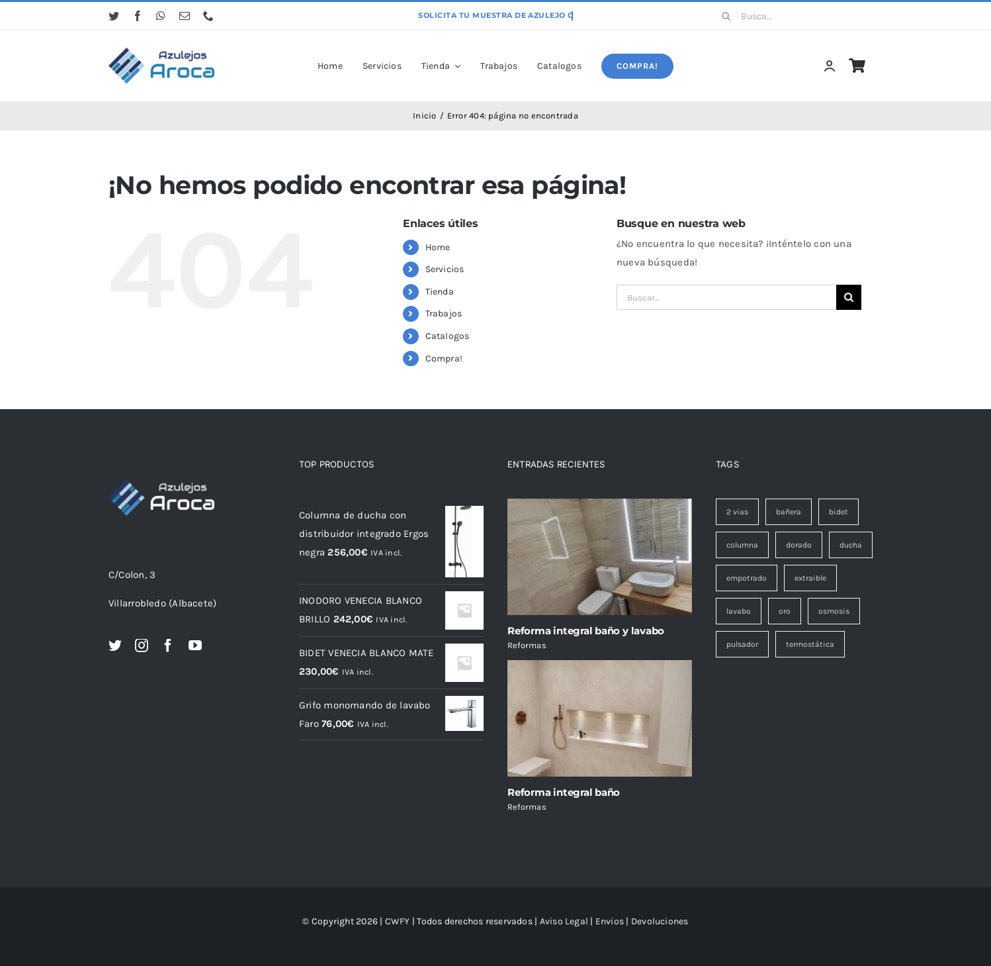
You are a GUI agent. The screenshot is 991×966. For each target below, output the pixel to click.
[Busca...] (797, 16)
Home (438, 247)
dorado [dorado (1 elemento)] (799, 545)
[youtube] (195, 645)
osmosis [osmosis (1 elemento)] (833, 611)
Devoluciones (660, 921)
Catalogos (447, 336)
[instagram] (141, 645)
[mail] (184, 16)
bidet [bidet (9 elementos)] (838, 511)
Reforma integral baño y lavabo (585, 630)
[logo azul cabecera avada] (161, 48)
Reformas (526, 645)
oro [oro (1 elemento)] (785, 611)
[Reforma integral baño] (599, 718)
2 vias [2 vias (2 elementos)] (737, 511)
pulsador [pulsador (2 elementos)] (742, 644)
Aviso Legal (564, 921)
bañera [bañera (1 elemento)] (788, 511)
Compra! (444, 358)
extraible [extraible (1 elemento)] (810, 578)
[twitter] (113, 16)
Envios (609, 921)
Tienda (439, 291)
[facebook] (137, 16)
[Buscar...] (726, 297)
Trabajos (443, 313)
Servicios (444, 269)
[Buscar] (726, 16)
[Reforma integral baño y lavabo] (599, 557)
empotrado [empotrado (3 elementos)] (746, 578)
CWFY (397, 921)
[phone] (208, 16)
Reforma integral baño (563, 792)
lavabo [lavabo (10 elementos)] (738, 611)
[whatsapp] (160, 16)
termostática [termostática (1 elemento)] (810, 644)
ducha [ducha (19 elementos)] (851, 545)
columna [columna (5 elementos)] (742, 545)
